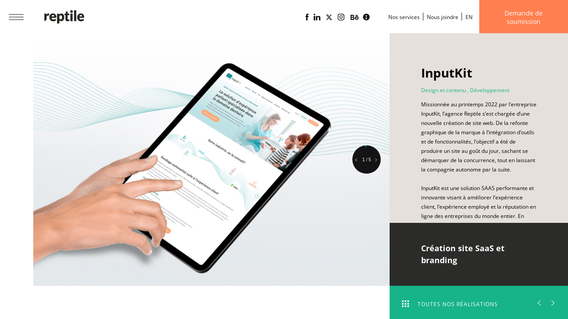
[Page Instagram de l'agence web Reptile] (341, 17)
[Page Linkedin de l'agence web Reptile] (317, 17)
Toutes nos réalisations (450, 304)
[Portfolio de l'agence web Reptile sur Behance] (355, 17)
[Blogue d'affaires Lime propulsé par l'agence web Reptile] (366, 17)
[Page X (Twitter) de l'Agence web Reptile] (329, 17)
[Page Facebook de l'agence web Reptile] (306, 17)
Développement (489, 90)
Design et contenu (443, 90)
